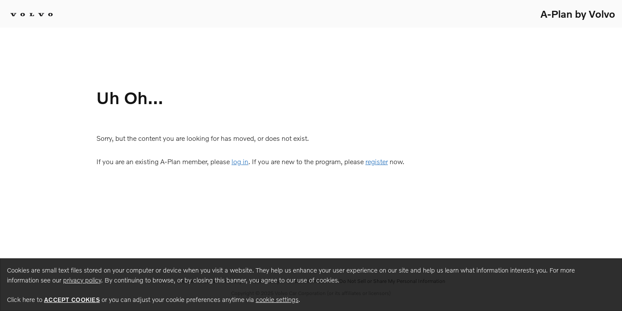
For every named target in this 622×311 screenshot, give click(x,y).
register (376, 161)
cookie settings (277, 299)
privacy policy (82, 280)
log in (240, 161)
